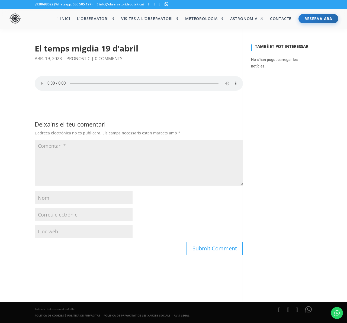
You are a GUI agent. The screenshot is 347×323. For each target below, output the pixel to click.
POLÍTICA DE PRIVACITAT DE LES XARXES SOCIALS (137, 315)
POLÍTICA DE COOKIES (49, 315)
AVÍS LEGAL (181, 315)
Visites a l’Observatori (147, 19)
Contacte (280, 19)
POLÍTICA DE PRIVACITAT (83, 315)
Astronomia (244, 19)
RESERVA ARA (318, 18)
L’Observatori (92, 19)
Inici (63, 19)
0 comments (109, 59)
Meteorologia (201, 19)
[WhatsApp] (166, 4)
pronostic (78, 59)
